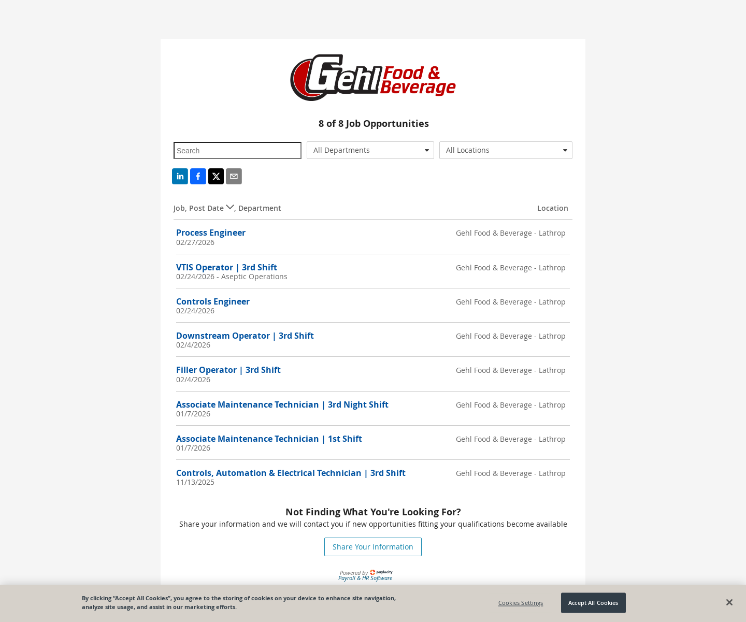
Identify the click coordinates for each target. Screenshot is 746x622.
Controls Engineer (213, 301)
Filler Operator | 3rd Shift (228, 369)
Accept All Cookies (593, 602)
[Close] (729, 602)
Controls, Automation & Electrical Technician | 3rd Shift (291, 473)
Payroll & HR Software (365, 578)
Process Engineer (211, 232)
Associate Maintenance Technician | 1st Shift (269, 438)
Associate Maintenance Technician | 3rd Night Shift (282, 404)
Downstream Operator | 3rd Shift (245, 335)
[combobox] (371, 150)
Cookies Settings (520, 602)
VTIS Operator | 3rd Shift (226, 267)
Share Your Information (373, 547)
